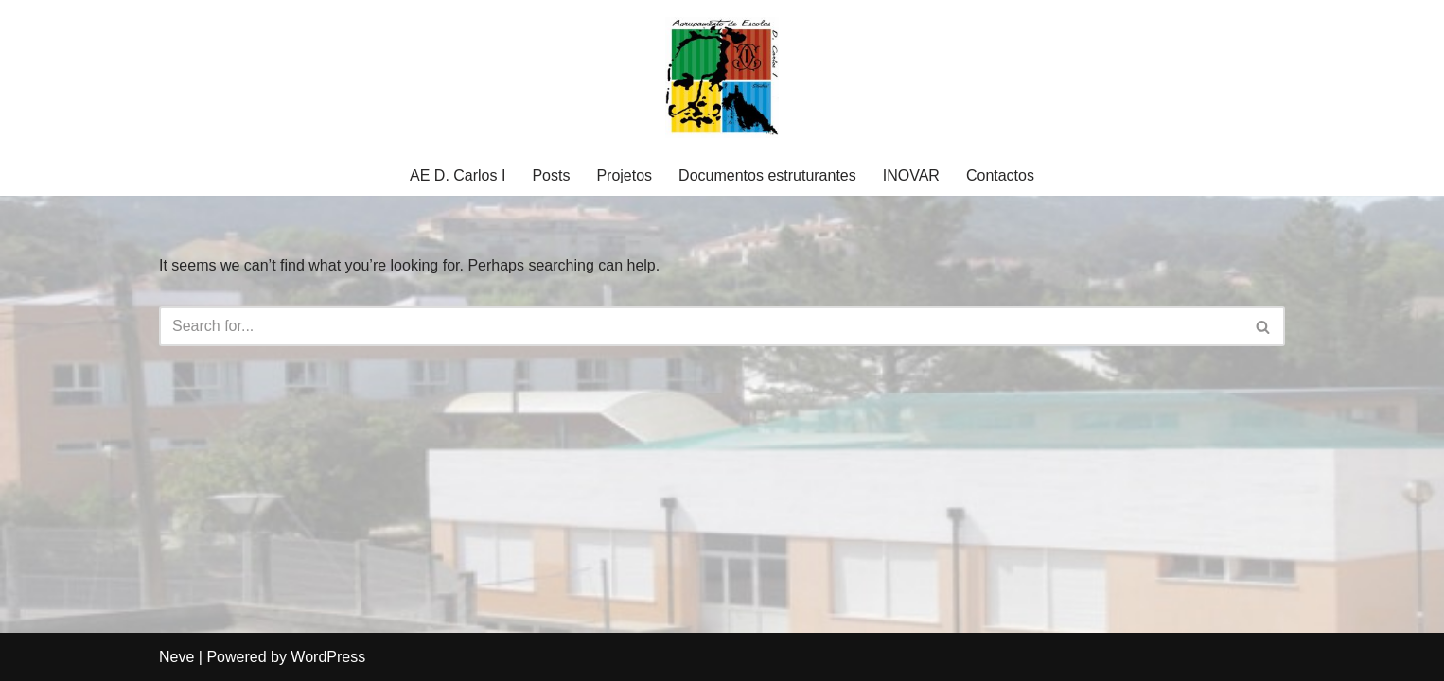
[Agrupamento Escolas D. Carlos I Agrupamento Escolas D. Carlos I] (722, 77)
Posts (551, 175)
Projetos (624, 175)
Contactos (1000, 175)
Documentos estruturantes (767, 175)
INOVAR (911, 175)
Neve (176, 657)
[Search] (700, 326)
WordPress (328, 657)
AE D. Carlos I (457, 175)
